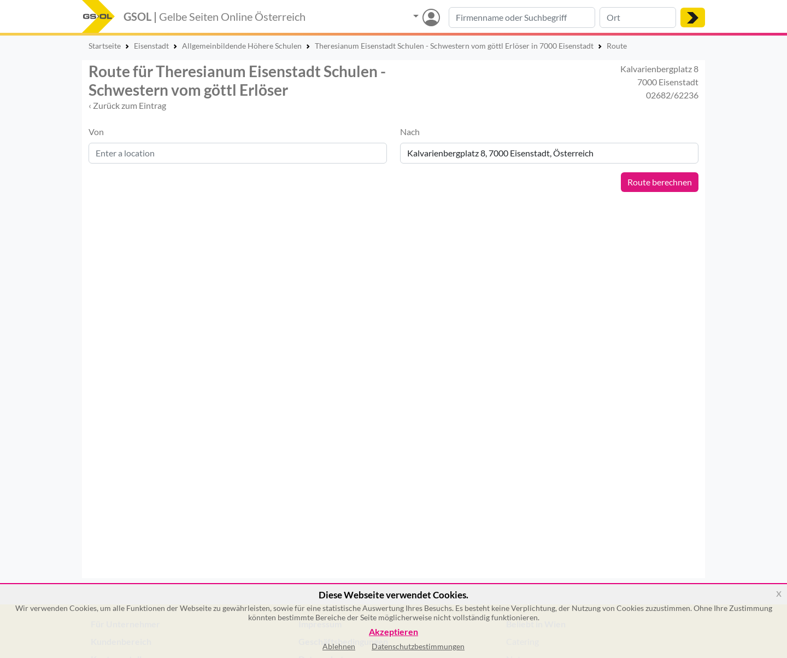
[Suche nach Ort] (638, 17)
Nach (410, 131)
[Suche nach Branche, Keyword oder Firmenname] (522, 17)
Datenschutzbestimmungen (418, 646)
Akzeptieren (393, 632)
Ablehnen (338, 646)
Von (96, 131)
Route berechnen (659, 182)
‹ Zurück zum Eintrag (127, 105)
